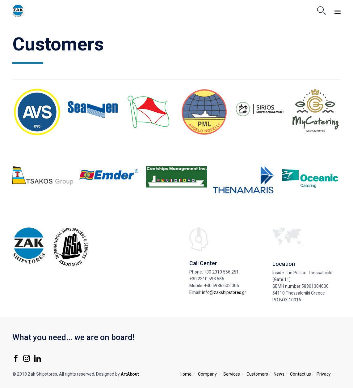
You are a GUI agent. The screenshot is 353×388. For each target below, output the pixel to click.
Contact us (300, 374)
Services (231, 374)
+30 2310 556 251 (221, 271)
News (279, 374)
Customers (257, 374)
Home (185, 374)
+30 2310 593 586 (206, 278)
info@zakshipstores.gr (224, 292)
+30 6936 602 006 (221, 285)
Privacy (324, 374)
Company (207, 374)
